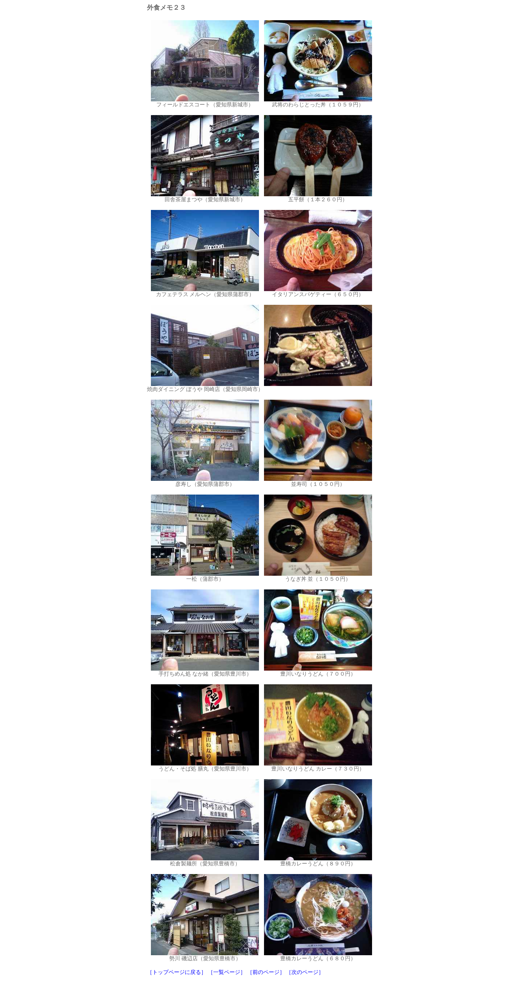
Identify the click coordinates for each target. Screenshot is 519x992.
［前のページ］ (266, 972)
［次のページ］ (305, 972)
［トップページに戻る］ (176, 972)
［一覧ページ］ (227, 972)
